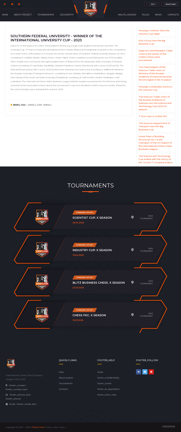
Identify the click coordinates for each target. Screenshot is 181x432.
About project (23, 14)
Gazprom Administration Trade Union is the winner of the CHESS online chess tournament (156, 55)
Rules (145, 14)
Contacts (173, 14)
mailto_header (127, 14)
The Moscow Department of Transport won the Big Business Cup (154, 126)
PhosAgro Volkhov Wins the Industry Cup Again (154, 32)
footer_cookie (104, 383)
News (158, 14)
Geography (67, 14)
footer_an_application (108, 389)
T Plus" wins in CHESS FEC (153, 116)
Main (5, 14)
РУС (150, 4)
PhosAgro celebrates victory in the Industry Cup (155, 88)
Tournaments (45, 14)
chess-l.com (35, 105)
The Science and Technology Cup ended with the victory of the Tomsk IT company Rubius (156, 159)
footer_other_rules (106, 394)
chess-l (47, 105)
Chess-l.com (38, 427)
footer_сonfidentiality (108, 378)
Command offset (84, 212)
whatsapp (167, 4)
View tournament (142, 217)
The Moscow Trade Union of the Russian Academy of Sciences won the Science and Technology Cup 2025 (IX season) (155, 103)
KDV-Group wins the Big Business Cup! (152, 42)
